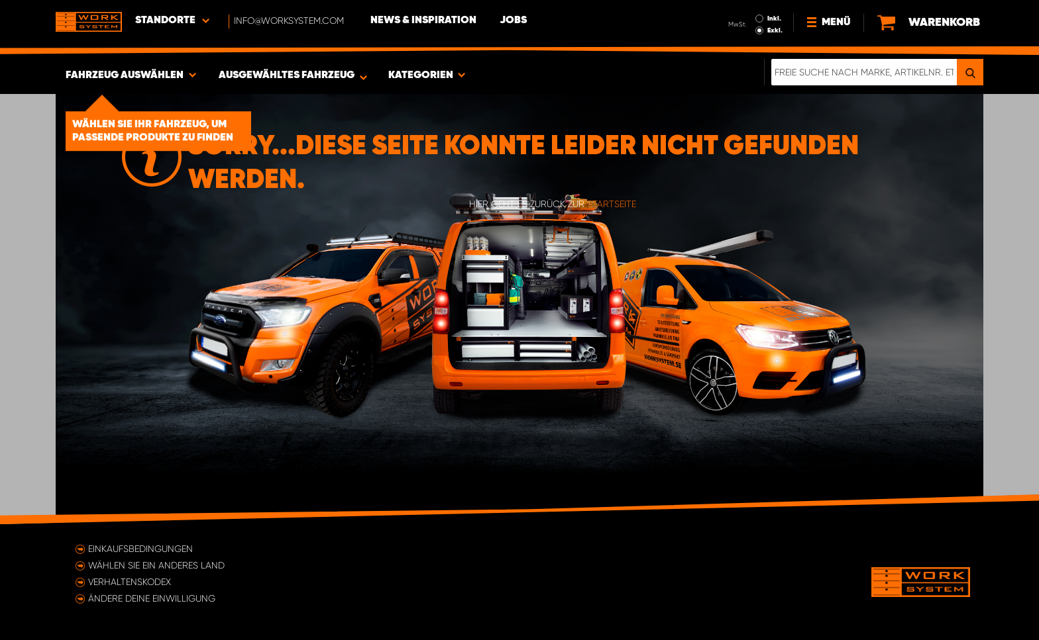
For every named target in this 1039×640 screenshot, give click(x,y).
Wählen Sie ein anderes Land (156, 565)
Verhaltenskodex (129, 581)
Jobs (513, 20)
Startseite (611, 204)
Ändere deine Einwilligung (151, 598)
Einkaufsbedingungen (140, 548)
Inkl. (774, 18)
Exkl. (775, 30)
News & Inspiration (423, 20)
